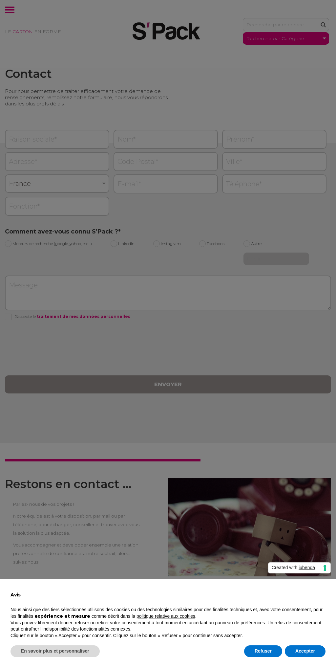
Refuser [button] (263, 651)
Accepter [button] (305, 651)
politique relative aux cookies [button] (165, 616)
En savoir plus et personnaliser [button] (55, 651)
